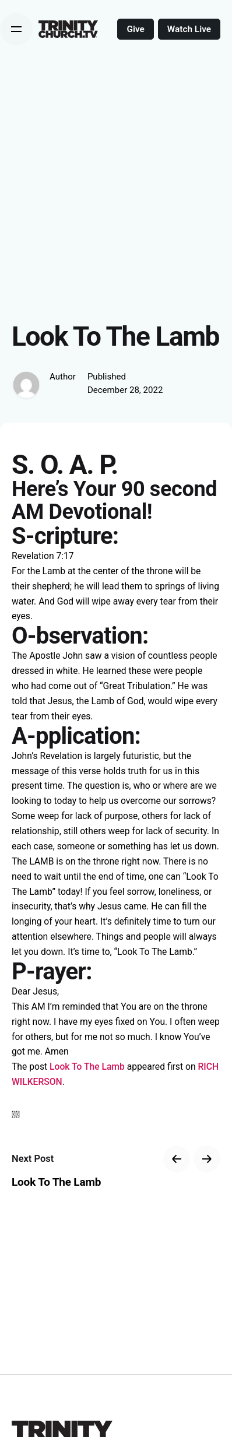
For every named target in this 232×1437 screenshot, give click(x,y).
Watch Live (189, 29)
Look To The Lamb (87, 1066)
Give (135, 29)
